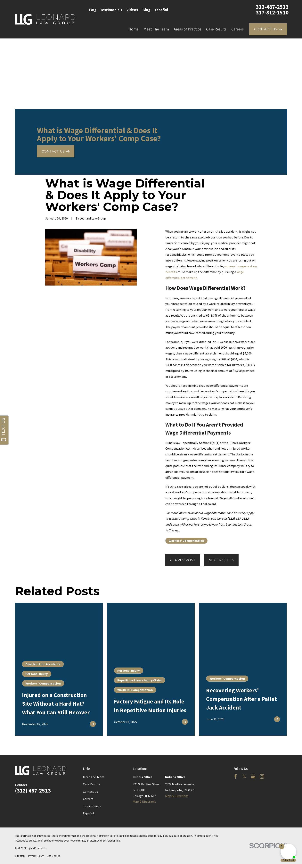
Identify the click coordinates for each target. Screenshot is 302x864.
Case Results (91, 784)
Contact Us (90, 791)
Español (161, 9)
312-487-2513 (272, 7)
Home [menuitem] (134, 29)
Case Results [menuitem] (216, 29)
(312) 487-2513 (33, 790)
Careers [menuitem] (237, 29)
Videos (132, 9)
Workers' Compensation (186, 541)
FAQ (92, 9)
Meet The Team (93, 777)
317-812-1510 (272, 12)
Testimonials (111, 9)
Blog (146, 9)
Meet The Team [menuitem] (156, 29)
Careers (88, 799)
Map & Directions (144, 801)
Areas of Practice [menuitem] (187, 29)
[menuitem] (20, 855)
